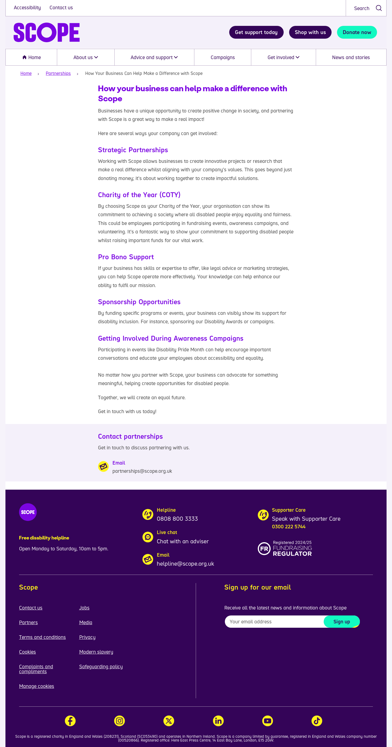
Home (31, 57)
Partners (28, 622)
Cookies (27, 651)
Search (361, 8)
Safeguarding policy (101, 666)
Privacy (87, 637)
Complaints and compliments (36, 669)
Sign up (341, 621)
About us (86, 57)
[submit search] (378, 8)
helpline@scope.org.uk (185, 563)
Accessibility (28, 7)
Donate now (357, 32)
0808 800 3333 (177, 518)
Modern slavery (96, 651)
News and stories (351, 57)
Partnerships (58, 73)
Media (85, 622)
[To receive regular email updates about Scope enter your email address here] (292, 621)
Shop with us (310, 32)
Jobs (84, 607)
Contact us (61, 7)
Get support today (256, 32)
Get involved (283, 57)
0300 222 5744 (288, 526)
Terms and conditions (42, 637)
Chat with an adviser (183, 541)
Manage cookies (36, 686)
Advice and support (154, 57)
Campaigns (223, 57)
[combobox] (366, 8)
